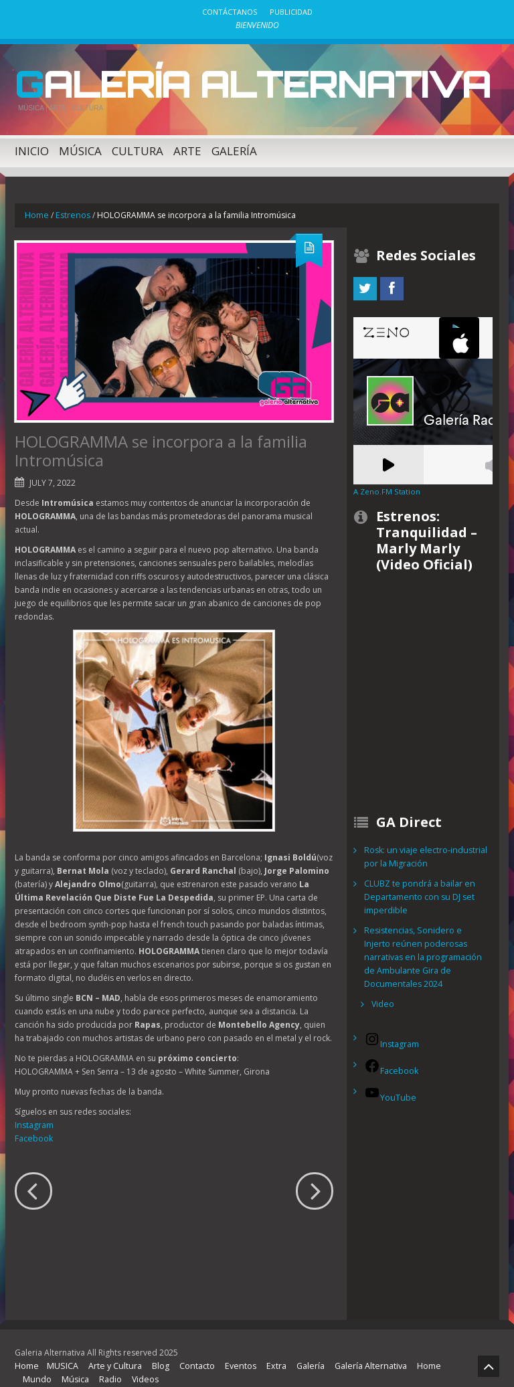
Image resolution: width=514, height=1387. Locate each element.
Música (80, 148)
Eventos (234, 1350)
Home (36, 212)
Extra (268, 1350)
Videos (141, 1363)
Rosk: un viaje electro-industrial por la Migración (423, 854)
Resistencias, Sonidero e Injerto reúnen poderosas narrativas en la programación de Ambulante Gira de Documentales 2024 (425, 948)
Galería (234, 148)
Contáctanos (229, 12)
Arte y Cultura (111, 1350)
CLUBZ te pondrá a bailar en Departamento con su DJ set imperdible (418, 894)
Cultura (137, 148)
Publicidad (291, 12)
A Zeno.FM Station (385, 489)
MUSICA (61, 1350)
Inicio (32, 148)
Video (382, 988)
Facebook (33, 1135)
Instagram (34, 1121)
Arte (187, 148)
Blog (156, 1350)
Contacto (192, 1350)
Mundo (36, 1363)
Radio (107, 1363)
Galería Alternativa (236, 82)
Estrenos (71, 212)
